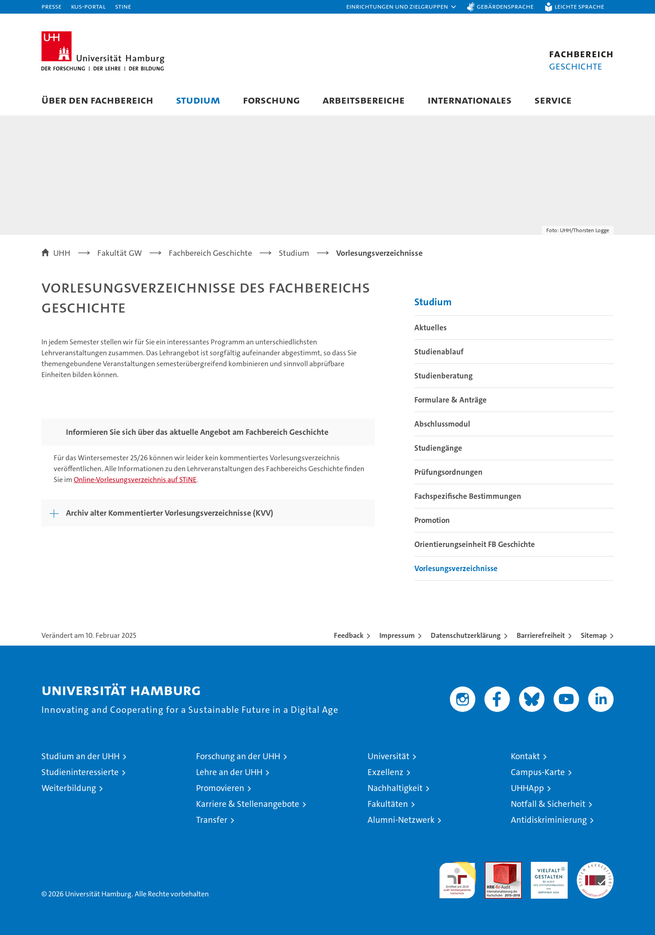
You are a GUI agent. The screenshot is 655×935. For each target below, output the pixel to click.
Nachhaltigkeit (395, 788)
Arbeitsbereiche (363, 99)
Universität (388, 756)
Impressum (397, 635)
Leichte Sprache (579, 6)
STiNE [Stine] (123, 6)
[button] (401, 7)
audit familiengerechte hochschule (457, 876)
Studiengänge (438, 448)
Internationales (470, 99)
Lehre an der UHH (229, 772)
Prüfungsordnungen (448, 472)
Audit (493, 866)
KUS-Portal (88, 6)
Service (553, 99)
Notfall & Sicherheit (548, 804)
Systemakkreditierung (595, 866)
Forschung (271, 99)
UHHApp (527, 788)
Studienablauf (439, 352)
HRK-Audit (547, 866)
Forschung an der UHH (238, 756)
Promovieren (220, 788)
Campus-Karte (538, 772)
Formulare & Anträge (450, 400)
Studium (198, 99)
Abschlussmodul (442, 424)
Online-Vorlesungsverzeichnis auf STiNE (135, 479)
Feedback (348, 635)
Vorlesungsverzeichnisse (456, 568)
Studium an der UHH (80, 756)
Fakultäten (388, 804)
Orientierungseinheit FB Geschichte (474, 544)
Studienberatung (443, 376)
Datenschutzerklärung (466, 635)
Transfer (211, 820)
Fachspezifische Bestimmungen (467, 496)
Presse (51, 6)
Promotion (432, 520)
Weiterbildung (68, 788)
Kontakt (525, 756)
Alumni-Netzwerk (401, 820)
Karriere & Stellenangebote (247, 804)
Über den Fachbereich (97, 99)
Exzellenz (385, 772)
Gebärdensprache (505, 6)
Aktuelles (430, 328)
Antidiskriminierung (549, 820)
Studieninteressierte (80, 772)
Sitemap (594, 635)
